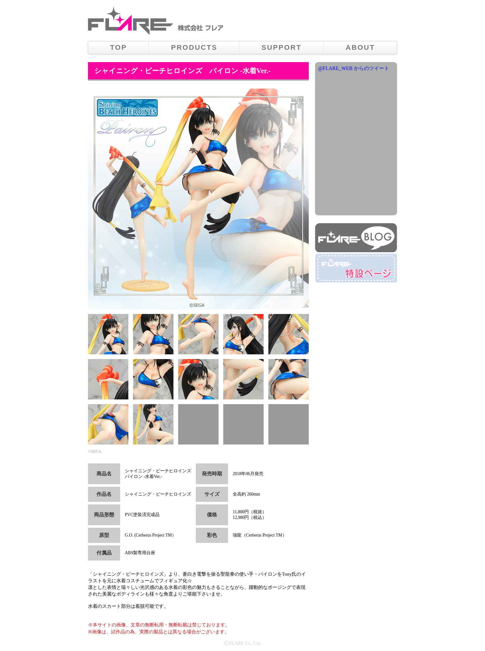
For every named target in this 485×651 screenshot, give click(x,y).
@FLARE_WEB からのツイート (353, 68)
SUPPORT (281, 47)
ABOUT (360, 47)
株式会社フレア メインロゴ (130, 20)
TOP (118, 47)
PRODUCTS (194, 47)
